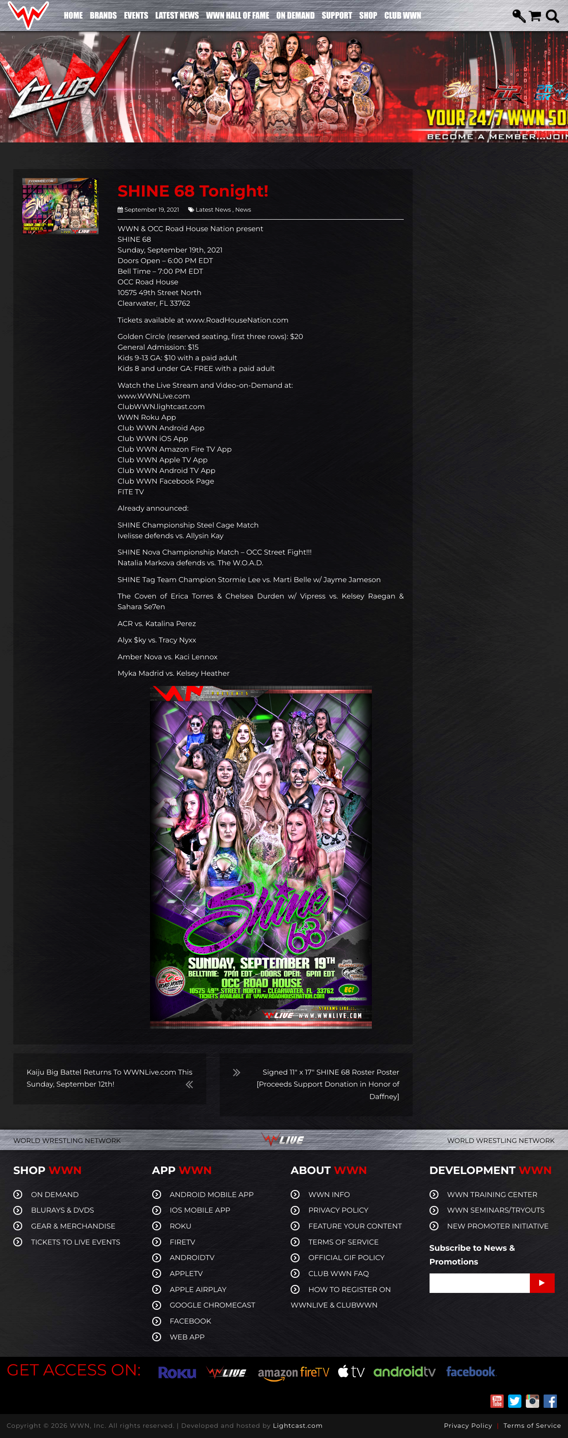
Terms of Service (532, 1426)
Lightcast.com (298, 1426)
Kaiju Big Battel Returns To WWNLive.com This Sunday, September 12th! (109, 1078)
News (242, 209)
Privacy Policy (468, 1426)
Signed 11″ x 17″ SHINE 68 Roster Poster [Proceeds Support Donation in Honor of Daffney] (327, 1084)
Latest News (213, 209)
